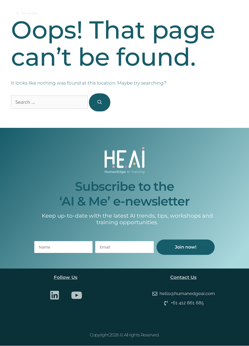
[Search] (99, 102)
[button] (231, 11)
